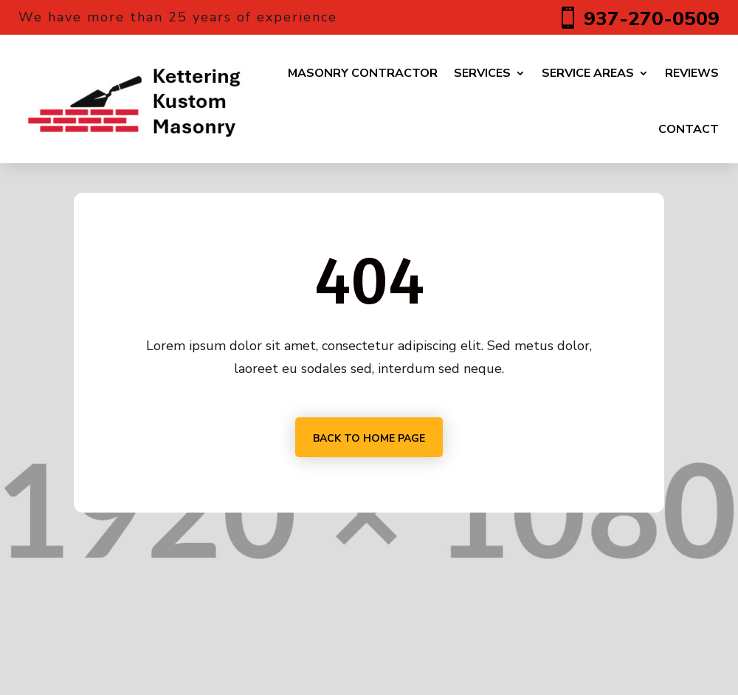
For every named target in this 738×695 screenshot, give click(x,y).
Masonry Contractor (363, 73)
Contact (688, 129)
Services (482, 73)
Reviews (692, 73)
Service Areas (588, 73)
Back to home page (369, 438)
